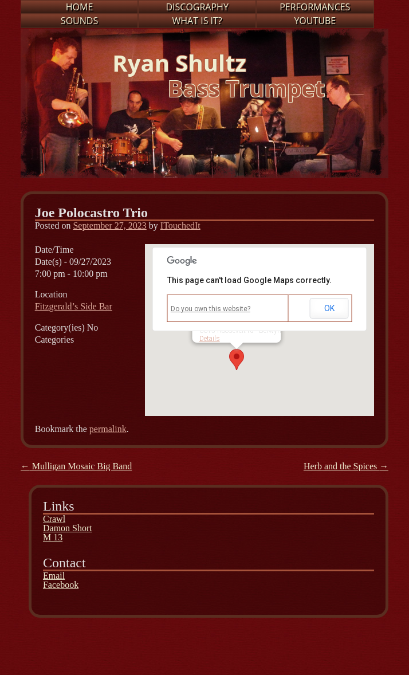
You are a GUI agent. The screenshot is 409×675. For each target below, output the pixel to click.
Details (209, 339)
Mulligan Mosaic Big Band (76, 466)
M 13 (52, 537)
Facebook (60, 585)
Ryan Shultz (179, 63)
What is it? (197, 20)
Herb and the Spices (346, 466)
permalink (108, 429)
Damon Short (67, 528)
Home (79, 7)
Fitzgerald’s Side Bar (73, 306)
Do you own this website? (210, 309)
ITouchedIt (180, 225)
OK (329, 308)
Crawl (54, 519)
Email (54, 575)
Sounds (79, 20)
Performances (315, 7)
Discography (197, 7)
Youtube (315, 20)
